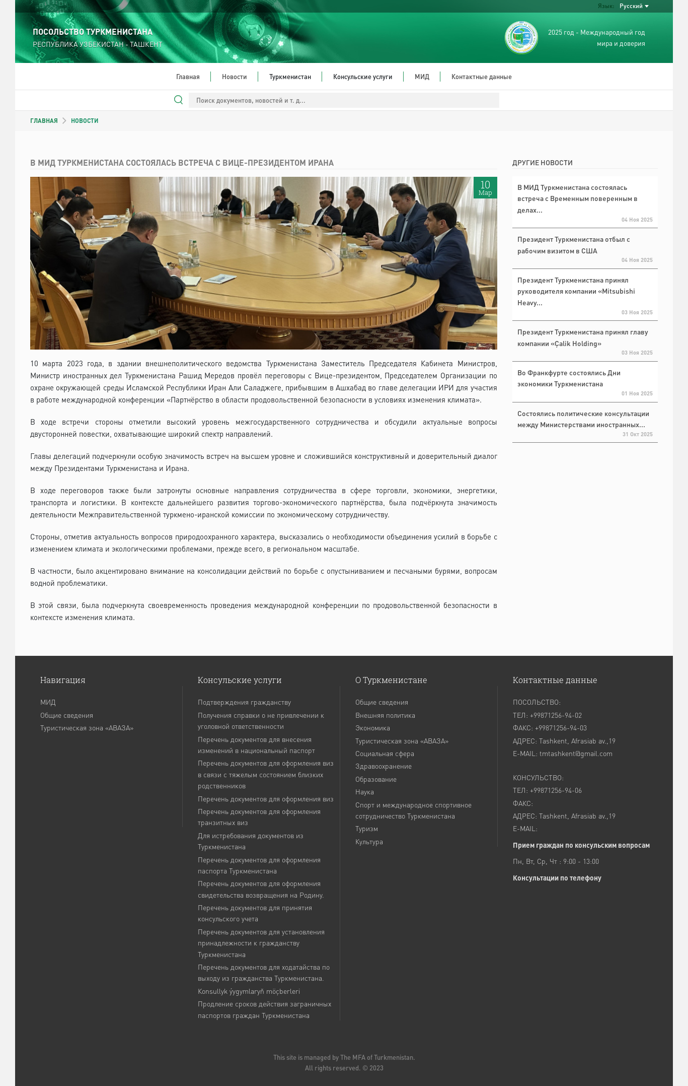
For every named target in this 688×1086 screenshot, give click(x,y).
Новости (234, 76)
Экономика (372, 727)
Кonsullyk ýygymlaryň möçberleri (249, 990)
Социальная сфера (384, 753)
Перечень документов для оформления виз (266, 798)
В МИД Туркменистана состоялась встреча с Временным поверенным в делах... (577, 198)
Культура (369, 841)
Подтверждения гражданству (244, 701)
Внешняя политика (385, 714)
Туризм (366, 828)
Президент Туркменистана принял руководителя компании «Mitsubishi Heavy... (576, 291)
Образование (376, 778)
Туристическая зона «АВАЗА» (86, 727)
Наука (364, 791)
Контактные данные (481, 76)
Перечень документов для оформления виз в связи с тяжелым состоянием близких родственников (266, 774)
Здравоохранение (383, 765)
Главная (188, 76)
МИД (422, 76)
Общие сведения (66, 714)
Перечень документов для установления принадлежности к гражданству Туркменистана (261, 943)
